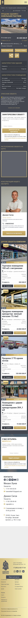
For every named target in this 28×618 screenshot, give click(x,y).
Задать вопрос (14, 458)
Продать (3, 597)
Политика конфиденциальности (9, 609)
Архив (2, 589)
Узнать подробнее (20, 286)
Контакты (3, 586)
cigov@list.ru (10, 504)
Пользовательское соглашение (9, 611)
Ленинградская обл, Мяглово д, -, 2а (11, 44)
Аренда (17, 582)
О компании (4, 579)
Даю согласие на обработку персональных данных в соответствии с (15, 137)
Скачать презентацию (7, 50)
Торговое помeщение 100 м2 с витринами (12, 266)
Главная (3, 7)
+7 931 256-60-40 (11, 501)
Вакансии (3, 582)
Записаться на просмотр (14, 233)
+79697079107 (9, 223)
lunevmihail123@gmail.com (14, 491)
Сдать (2, 595)
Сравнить (9, 286)
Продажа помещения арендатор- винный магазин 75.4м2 (12, 314)
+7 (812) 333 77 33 (19, 568)
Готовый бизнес (19, 586)
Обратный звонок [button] (14, 577)
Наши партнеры (5, 584)
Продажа (17, 584)
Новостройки (18, 589)
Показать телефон (21, 50)
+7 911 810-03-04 (11, 489)
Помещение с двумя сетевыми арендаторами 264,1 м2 (12, 406)
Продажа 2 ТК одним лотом (12, 359)
